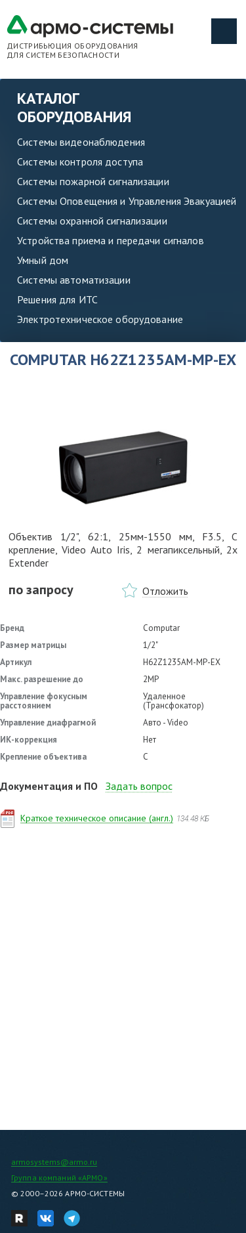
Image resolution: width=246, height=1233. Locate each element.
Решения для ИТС (57, 299)
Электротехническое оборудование (100, 319)
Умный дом (42, 260)
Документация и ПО (49, 785)
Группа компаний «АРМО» (59, 1177)
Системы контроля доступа (80, 161)
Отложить (165, 590)
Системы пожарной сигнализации (93, 181)
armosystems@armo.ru (54, 1162)
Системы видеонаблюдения (81, 141)
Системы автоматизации (74, 279)
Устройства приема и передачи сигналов (110, 240)
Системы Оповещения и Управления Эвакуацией (126, 200)
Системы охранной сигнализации (92, 220)
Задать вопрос (139, 785)
